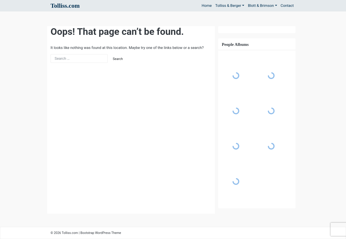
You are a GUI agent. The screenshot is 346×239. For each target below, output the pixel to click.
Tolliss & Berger (228, 5)
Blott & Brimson (261, 5)
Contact (287, 5)
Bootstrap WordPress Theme (100, 233)
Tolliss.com (65, 5)
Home (207, 5)
